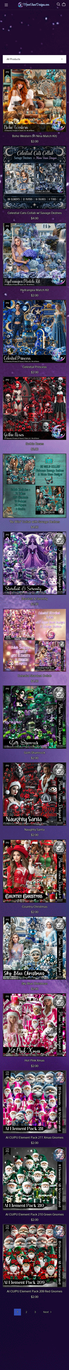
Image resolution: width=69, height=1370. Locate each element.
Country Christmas (34, 906)
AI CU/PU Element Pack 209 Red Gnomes (34, 1291)
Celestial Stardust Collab (35, 675)
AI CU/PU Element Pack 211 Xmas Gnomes (34, 1137)
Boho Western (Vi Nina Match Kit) (34, 136)
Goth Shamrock (34, 752)
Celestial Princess (34, 367)
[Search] (58, 4)
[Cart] (65, 4)
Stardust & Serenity (34, 598)
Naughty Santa (34, 829)
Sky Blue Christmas (34, 983)
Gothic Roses (35, 443)
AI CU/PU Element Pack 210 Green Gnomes (35, 1214)
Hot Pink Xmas (34, 1060)
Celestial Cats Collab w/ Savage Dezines (35, 213)
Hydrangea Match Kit (34, 290)
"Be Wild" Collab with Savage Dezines (34, 521)
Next (47, 1312)
